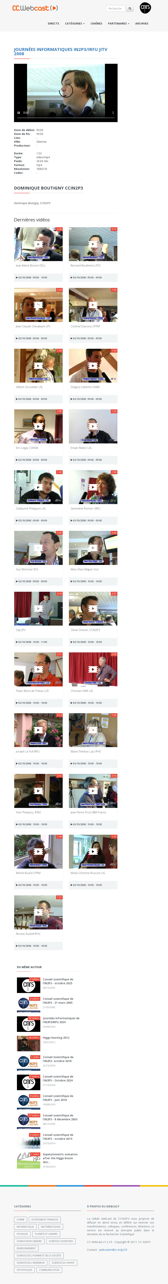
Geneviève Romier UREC (86, 508)
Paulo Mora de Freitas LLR (32, 691)
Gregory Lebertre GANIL (85, 387)
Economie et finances (45, 1219)
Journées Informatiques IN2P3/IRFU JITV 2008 (60, 51)
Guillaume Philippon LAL (31, 508)
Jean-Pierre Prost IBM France (88, 812)
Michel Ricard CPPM (28, 873)
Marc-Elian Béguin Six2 (85, 569)
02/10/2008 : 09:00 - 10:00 (31, 277)
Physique (22, 1234)
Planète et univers (46, 1234)
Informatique (25, 1226)
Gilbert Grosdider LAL (29, 387)
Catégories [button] (75, 23)
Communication (49, 1270)
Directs (53, 23)
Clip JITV (21, 630)
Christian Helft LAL (82, 691)
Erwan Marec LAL (81, 448)
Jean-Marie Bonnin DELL (31, 265)
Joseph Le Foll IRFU (28, 751)
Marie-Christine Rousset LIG (88, 873)
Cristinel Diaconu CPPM (85, 326)
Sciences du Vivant (63, 1262)
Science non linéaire (29, 1241)
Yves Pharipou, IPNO (28, 812)
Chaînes (96, 23)
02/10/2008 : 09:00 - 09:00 (86, 277)
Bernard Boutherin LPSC (86, 265)
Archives (141, 23)
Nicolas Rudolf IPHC (28, 934)
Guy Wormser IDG (27, 569)
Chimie (20, 1219)
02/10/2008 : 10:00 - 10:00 (86, 581)
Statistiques (24, 1270)
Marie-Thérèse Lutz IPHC (86, 751)
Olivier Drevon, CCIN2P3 (85, 630)
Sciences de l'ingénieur (31, 1262)
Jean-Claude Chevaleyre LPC (33, 326)
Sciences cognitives (61, 1241)
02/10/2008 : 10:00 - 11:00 (31, 642)
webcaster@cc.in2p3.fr (113, 1250)
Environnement (26, 1248)
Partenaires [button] (118, 23)
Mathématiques (50, 1226)
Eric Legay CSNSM (27, 448)
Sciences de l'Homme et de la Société (39, 1255)
